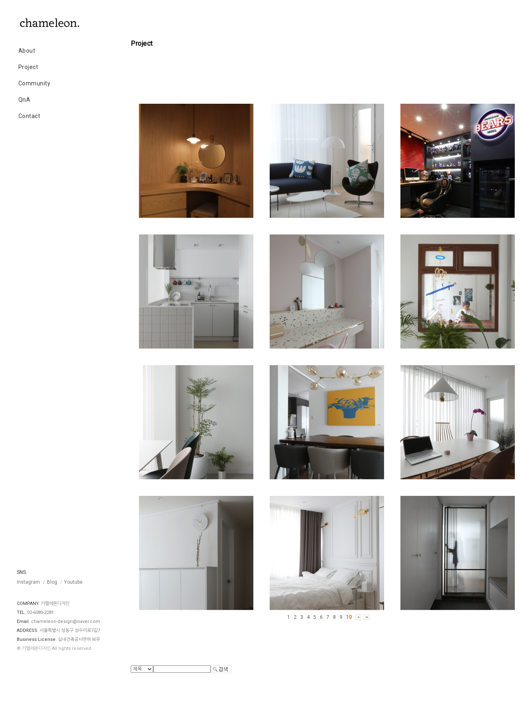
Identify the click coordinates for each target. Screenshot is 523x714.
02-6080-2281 (40, 612)
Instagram (28, 582)
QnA (24, 99)
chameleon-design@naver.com (65, 621)
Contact (29, 116)
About (27, 50)
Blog (52, 582)
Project (28, 67)
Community (34, 83)
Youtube (73, 582)
